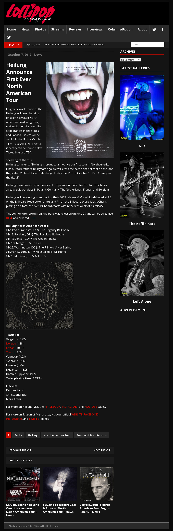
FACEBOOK (53, 407)
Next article (102, 450)
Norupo (11, 343)
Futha (18, 435)
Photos (40, 29)
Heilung (33, 435)
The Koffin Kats (142, 223)
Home (11, 29)
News (25, 29)
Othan (10, 348)
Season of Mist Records (92, 435)
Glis (142, 146)
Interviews (95, 29)
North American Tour (57, 435)
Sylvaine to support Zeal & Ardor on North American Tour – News (59, 508)
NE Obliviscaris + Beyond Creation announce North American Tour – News (22, 510)
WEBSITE (76, 414)
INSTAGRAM (70, 407)
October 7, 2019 (19, 55)
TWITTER (35, 419)
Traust (10, 352)
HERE (9, 218)
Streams (57, 29)
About (142, 29)
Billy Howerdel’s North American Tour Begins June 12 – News (95, 508)
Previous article (20, 450)
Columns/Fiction (120, 29)
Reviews (75, 29)
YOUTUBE (90, 407)
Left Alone (142, 301)
